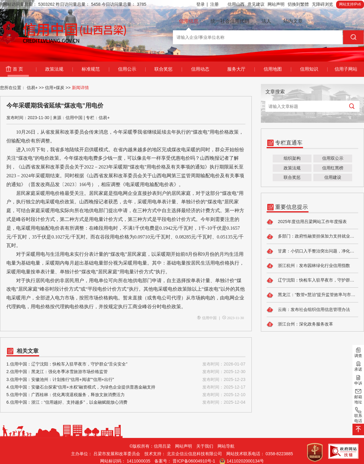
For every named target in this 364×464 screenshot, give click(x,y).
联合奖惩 (168, 69)
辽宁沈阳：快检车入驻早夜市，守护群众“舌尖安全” (312, 280)
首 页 (24, 69)
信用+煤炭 (54, 87)
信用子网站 (346, 69)
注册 (214, 4)
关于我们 (204, 446)
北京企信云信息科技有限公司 (194, 453)
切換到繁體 (298, 4)
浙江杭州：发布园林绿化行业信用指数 (308, 265)
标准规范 (95, 69)
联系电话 (358, 414)
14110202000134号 (245, 461)
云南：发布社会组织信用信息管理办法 (308, 309)
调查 (358, 352)
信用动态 (200, 69)
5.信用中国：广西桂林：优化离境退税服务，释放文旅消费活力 (125, 395)
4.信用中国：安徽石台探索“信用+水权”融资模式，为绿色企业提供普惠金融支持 (125, 387)
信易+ (32, 87)
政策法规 (59, 69)
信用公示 (132, 69)
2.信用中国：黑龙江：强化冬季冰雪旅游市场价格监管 (125, 372)
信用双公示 (332, 158)
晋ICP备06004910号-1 (194, 461)
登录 (202, 4)
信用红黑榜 (332, 167)
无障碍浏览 (322, 4)
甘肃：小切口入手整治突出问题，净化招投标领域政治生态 (312, 251)
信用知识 (314, 69)
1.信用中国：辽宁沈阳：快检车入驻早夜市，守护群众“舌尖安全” (125, 364)
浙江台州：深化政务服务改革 (300, 324)
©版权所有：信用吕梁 (150, 446)
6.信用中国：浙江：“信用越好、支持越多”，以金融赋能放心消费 (125, 402)
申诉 (358, 379)
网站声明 (276, 4)
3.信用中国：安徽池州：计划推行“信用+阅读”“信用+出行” (125, 379)
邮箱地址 (358, 396)
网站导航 (225, 446)
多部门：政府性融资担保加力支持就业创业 (312, 236)
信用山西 (236, 4)
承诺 (358, 366)
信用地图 (277, 69)
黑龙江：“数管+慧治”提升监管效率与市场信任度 (312, 295)
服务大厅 (241, 69)
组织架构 (292, 158)
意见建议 (256, 4)
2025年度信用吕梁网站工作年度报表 (307, 222)
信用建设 (332, 177)
